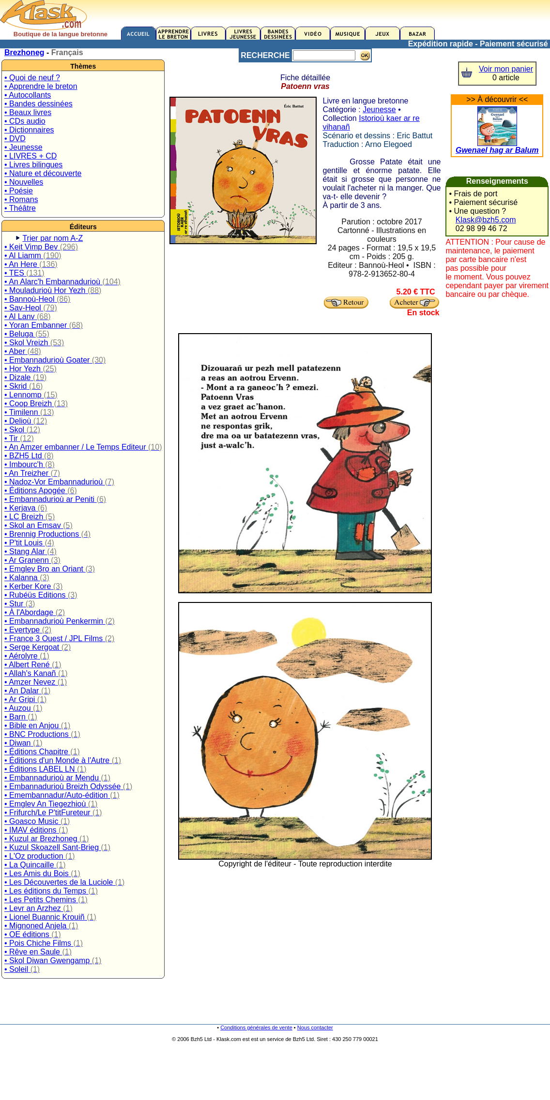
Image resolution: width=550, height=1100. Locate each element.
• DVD (15, 138)
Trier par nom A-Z (52, 238)
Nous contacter (315, 1027)
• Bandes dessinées (38, 104)
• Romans (21, 199)
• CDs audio (25, 121)
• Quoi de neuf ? (32, 77)
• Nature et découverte (42, 173)
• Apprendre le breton (40, 86)
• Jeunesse (23, 147)
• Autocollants (27, 95)
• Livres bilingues (33, 165)
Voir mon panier (506, 69)
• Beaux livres (27, 112)
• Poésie (18, 191)
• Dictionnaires (29, 130)
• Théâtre (20, 208)
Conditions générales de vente (256, 1027)
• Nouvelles (23, 182)
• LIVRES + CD (30, 156)
